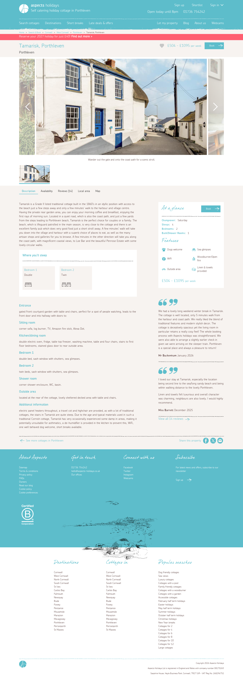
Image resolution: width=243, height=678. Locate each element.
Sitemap (23, 467)
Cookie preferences (28, 493)
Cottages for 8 (165, 637)
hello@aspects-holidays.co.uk (85, 471)
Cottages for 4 (165, 630)
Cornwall (48, 32)
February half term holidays (171, 601)
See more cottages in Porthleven (44, 440)
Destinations (53, 23)
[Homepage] (23, 8)
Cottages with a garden (169, 594)
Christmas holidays (167, 619)
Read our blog (26, 485)
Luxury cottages (166, 579)
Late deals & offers (101, 23)
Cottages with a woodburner (172, 590)
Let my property (167, 23)
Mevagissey (59, 619)
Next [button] (215, 106)
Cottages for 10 (166, 640)
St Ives (57, 587)
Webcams (218, 23)
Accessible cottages (167, 597)
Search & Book (34, 32)
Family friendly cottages (169, 587)
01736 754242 (79, 467)
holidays (45, 5)
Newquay (58, 597)
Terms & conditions (28, 471)
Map (97, 191)
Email (220, 441)
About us (200, 23)
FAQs (21, 478)
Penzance (58, 608)
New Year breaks (166, 622)
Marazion (58, 615)
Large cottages (165, 648)
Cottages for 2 (165, 626)
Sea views (163, 576)
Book (211, 46)
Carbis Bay (59, 590)
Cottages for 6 (165, 633)
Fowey (57, 605)
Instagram (221, 12)
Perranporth (60, 626)
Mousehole (59, 612)
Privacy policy (25, 475)
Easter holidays (165, 605)
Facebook (210, 12)
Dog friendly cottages (168, 572)
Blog (186, 23)
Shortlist (197, 5)
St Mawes (59, 630)
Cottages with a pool (168, 583)
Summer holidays (166, 612)
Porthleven (77, 32)
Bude (56, 601)
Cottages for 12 (166, 644)
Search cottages (29, 23)
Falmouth (58, 594)
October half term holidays (171, 615)
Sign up (179, 5)
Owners (23, 482)
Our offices (76, 475)
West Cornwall (63, 32)
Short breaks (75, 23)
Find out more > (81, 36)
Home (21, 32)
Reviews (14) (65, 191)
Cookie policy (25, 489)
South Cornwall (61, 583)
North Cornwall (61, 579)
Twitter (216, 12)
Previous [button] (27, 106)
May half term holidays (169, 608)
